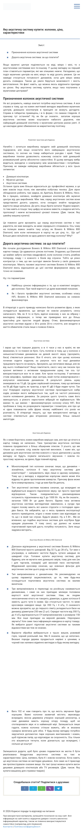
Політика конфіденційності (27, 826)
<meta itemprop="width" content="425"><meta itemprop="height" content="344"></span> (41, 678)
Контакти (7, 826)
